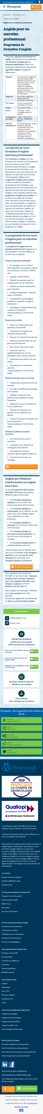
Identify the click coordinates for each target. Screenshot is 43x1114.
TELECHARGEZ (21, 698)
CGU (35, 1079)
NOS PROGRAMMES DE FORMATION (16, 1010)
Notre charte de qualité (10, 900)
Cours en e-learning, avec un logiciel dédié (16, 659)
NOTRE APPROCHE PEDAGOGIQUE (15, 923)
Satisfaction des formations (12, 938)
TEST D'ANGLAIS (7, 1079)
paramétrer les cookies (21, 1107)
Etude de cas (6, 904)
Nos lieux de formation (10, 911)
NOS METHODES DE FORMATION (14, 949)
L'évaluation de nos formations (13, 934)
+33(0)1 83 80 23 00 (15, 618)
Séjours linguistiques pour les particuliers (16, 1056)
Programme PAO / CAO (10, 1025)
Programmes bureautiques (11, 1021)
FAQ (15, 1079)
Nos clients (6, 908)
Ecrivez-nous (12, 623)
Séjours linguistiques (9, 968)
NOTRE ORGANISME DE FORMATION (16, 892)
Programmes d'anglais (10, 19)
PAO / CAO (5, 991)
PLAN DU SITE (23, 1079)
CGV (30, 1079)
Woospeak (11, 7)
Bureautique (6, 987)
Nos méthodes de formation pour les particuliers (19, 1052)
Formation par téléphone (10, 961)
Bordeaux (9, 586)
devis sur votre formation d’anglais (21, 601)
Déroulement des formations (12, 926)
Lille (22, 586)
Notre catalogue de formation (12, 1029)
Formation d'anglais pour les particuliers (15, 1044)
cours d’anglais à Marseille (20, 581)
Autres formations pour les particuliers (15, 1048)
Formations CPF (7, 999)
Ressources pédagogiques (11, 942)
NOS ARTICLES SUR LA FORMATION (14, 1071)
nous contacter (16, 593)
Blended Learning (8, 972)
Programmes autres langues (11, 1018)
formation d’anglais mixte (23, 543)
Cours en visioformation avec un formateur (17, 651)
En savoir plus (32, 1103)
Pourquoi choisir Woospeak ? (12, 896)
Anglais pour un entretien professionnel (17, 23)
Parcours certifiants (8, 995)
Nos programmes (19, 15)
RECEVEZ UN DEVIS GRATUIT (21, 682)
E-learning (5, 965)
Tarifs (4, 1003)
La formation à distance (10, 930)
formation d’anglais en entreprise (18, 560)
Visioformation (7, 957)
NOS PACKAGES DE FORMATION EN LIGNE (16, 1075)
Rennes (17, 586)
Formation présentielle (10, 953)
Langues (5, 983)
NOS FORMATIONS (9, 980)
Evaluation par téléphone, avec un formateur (17, 667)
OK (21, 1110)
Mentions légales (8, 1081)
